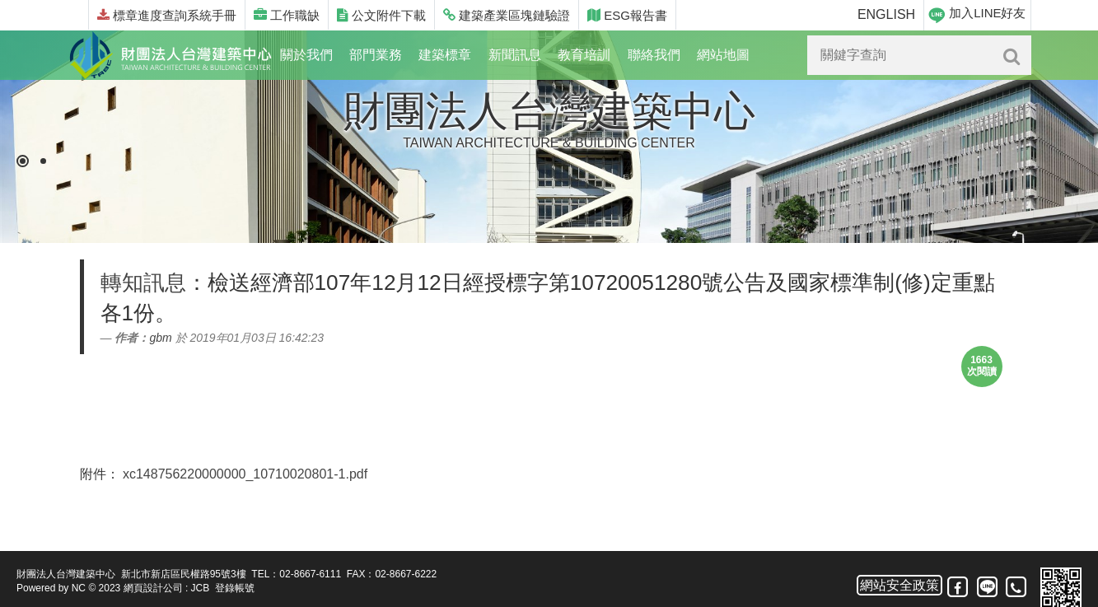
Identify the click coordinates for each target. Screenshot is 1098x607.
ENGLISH (886, 14)
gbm (160, 337)
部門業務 (375, 55)
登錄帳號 (235, 588)
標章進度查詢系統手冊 (166, 15)
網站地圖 (723, 55)
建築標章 (444, 55)
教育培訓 (584, 55)
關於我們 (306, 55)
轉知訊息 (143, 282)
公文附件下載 (381, 15)
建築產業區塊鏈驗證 (506, 15)
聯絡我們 (654, 55)
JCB (200, 588)
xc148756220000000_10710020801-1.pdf (245, 474)
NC (79, 588)
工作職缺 (287, 15)
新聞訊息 (514, 55)
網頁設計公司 (153, 588)
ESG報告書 (627, 15)
